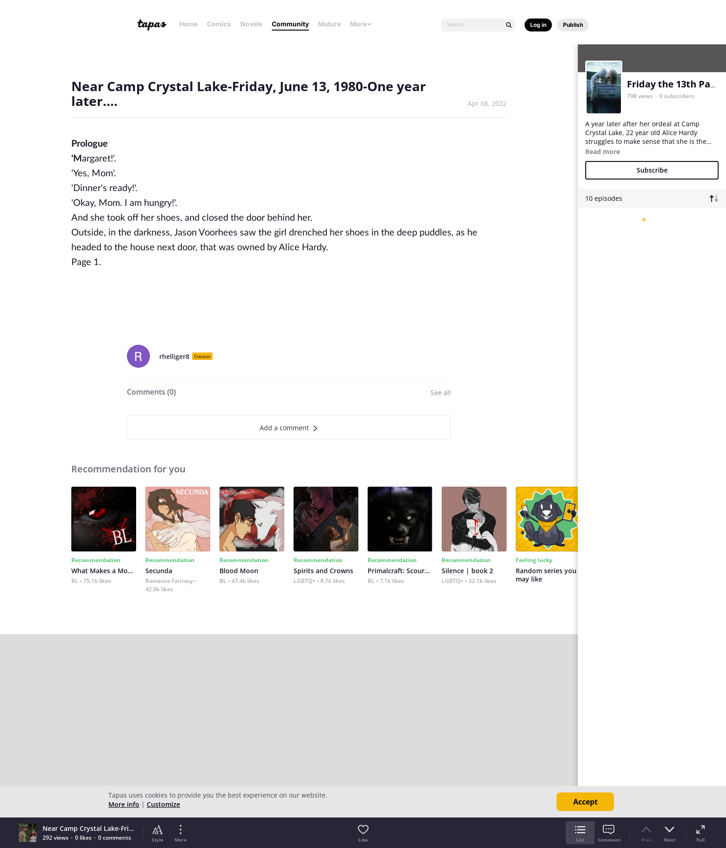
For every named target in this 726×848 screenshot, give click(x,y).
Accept (585, 802)
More (361, 24)
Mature (329, 24)
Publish (573, 24)
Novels (251, 24)
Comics (219, 24)
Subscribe (652, 170)
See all (441, 392)
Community (290, 24)
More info (123, 804)
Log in (538, 24)
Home (188, 24)
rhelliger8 (174, 356)
